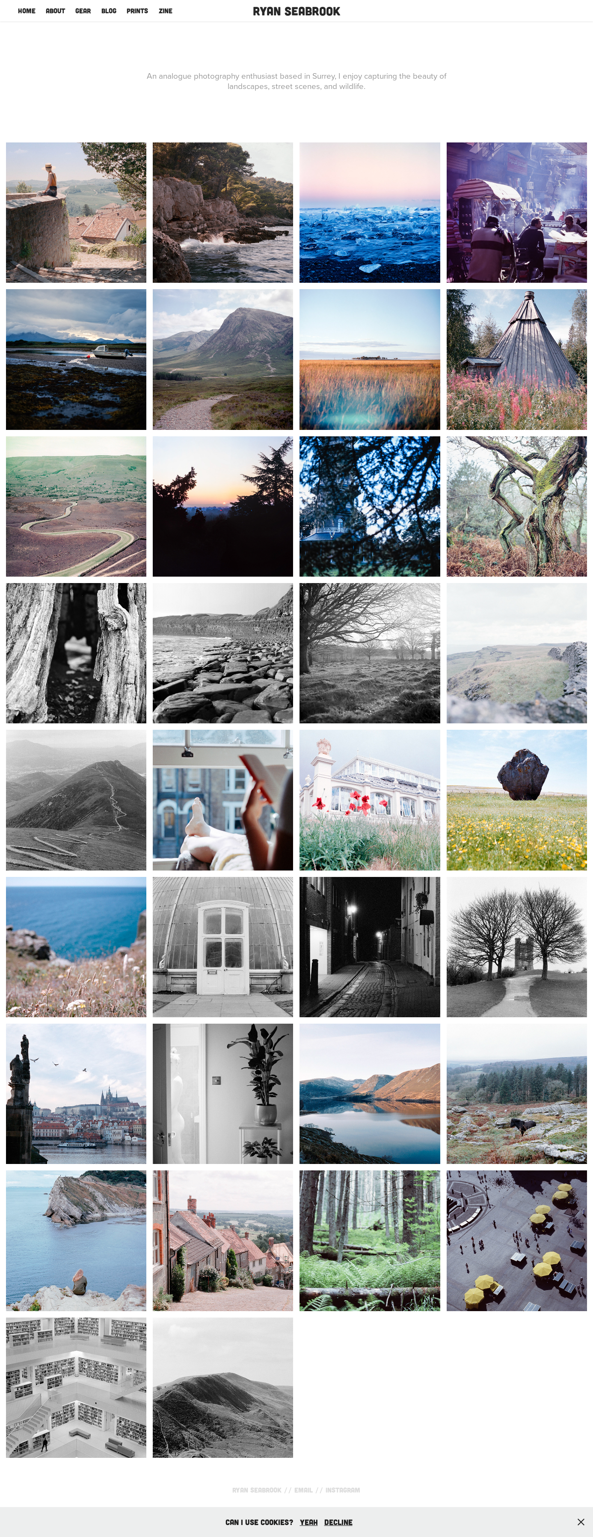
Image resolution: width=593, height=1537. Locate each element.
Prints (137, 10)
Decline (338, 1522)
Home (27, 10)
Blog (108, 10)
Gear (83, 10)
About (55, 10)
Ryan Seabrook (296, 10)
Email (303, 1490)
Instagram (343, 1490)
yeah (309, 1522)
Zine (165, 10)
